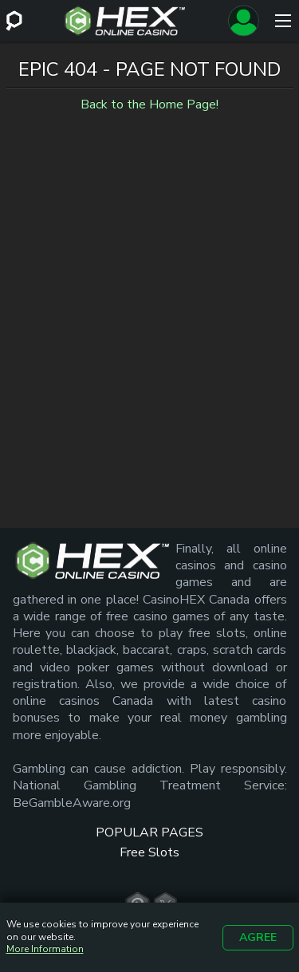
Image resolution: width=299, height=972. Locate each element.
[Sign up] (243, 21)
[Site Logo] (124, 21)
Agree (258, 937)
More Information (45, 949)
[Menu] (283, 21)
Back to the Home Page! (149, 104)
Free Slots (149, 852)
